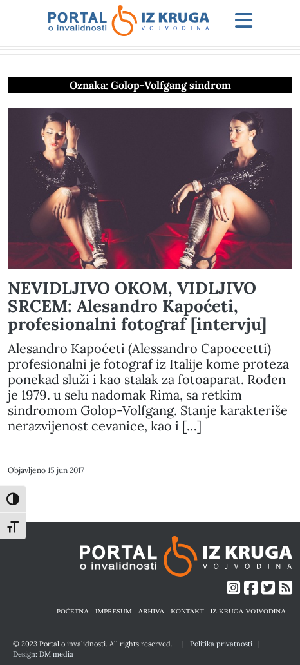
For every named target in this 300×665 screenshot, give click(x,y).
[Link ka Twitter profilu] (268, 588)
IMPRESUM (113, 610)
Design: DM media (43, 654)
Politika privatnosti (221, 643)
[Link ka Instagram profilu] (233, 588)
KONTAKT (187, 610)
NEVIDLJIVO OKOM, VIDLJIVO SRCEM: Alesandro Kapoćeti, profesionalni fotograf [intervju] (137, 305)
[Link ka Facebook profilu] (251, 588)
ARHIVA (151, 610)
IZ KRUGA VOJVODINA (248, 610)
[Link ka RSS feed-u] (285, 588)
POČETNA (73, 610)
